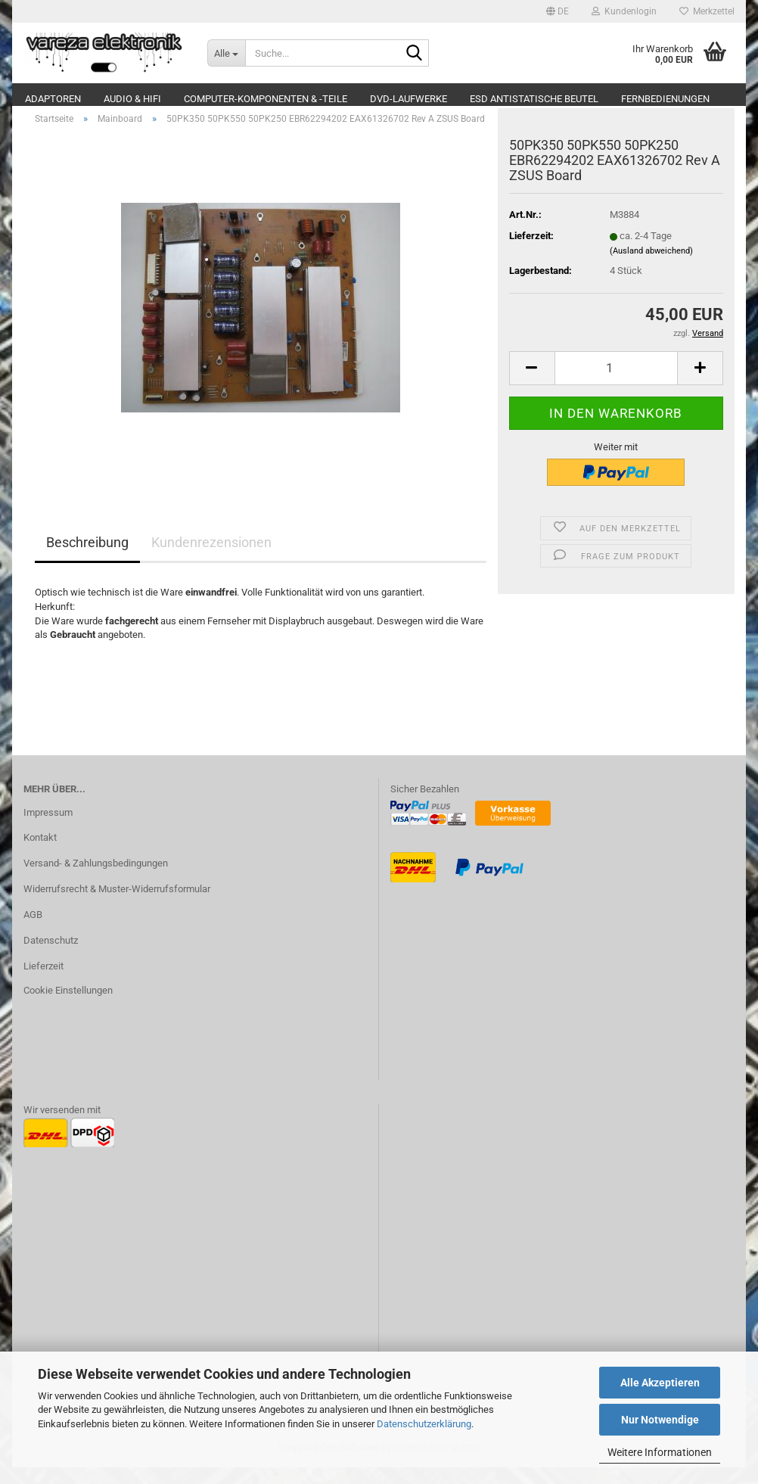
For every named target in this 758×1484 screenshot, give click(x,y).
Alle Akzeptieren (660, 1383)
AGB (32, 931)
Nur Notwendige (660, 1420)
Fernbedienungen (665, 98)
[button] (557, 11)
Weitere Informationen (659, 1452)
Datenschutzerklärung (424, 1424)
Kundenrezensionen (211, 560)
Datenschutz (50, 957)
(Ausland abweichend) (651, 267)
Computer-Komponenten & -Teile (265, 98)
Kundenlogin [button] (624, 11)
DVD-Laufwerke (408, 98)
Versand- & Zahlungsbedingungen (95, 879)
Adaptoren (53, 98)
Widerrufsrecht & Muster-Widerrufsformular (116, 905)
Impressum (48, 829)
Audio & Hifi (132, 98)
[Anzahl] (616, 385)
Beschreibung (87, 560)
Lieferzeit (43, 982)
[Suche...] (226, 53)
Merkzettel (707, 11)
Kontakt (40, 854)
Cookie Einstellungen (68, 1007)
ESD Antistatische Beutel (534, 98)
